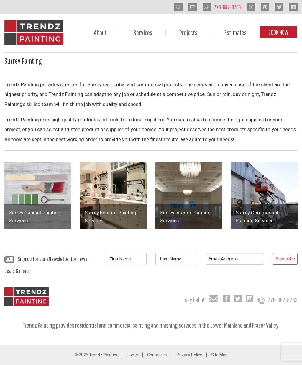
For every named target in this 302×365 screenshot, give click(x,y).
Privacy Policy (189, 355)
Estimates (235, 32)
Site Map (219, 355)
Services (143, 32)
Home (132, 355)
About (100, 32)
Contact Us (157, 355)
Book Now (278, 32)
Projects (188, 32)
